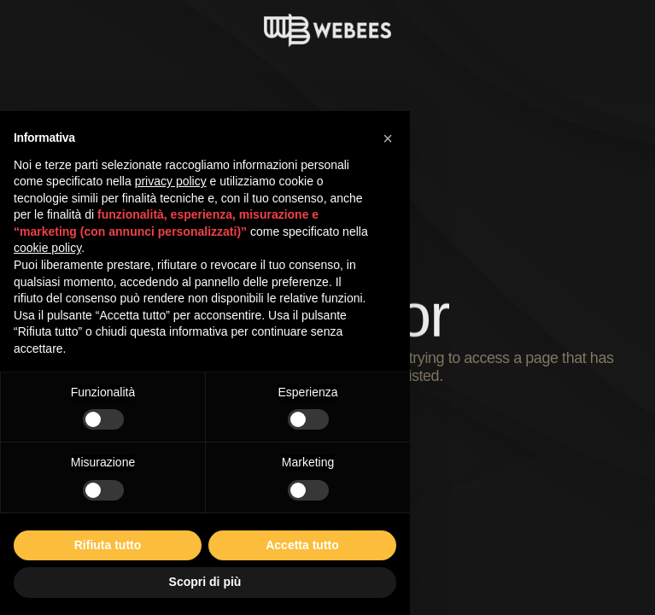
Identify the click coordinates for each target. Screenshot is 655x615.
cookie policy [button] (47, 248)
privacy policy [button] (171, 181)
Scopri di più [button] (205, 582)
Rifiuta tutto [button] (108, 545)
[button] (387, 138)
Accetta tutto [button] (302, 545)
